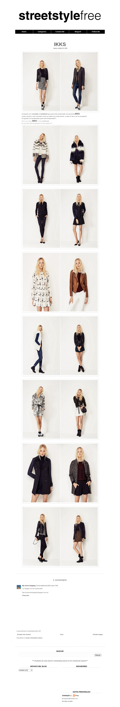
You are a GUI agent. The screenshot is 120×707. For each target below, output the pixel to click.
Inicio (61, 634)
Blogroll (78, 32)
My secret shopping (29, 585)
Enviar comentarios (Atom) (34, 638)
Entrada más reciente (24, 634)
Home (24, 32)
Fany (77, 695)
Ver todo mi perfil (67, 701)
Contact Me (59, 32)
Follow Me (96, 32)
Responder (25, 595)
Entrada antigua (98, 634)
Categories (42, 32)
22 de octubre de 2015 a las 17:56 (47, 585)
